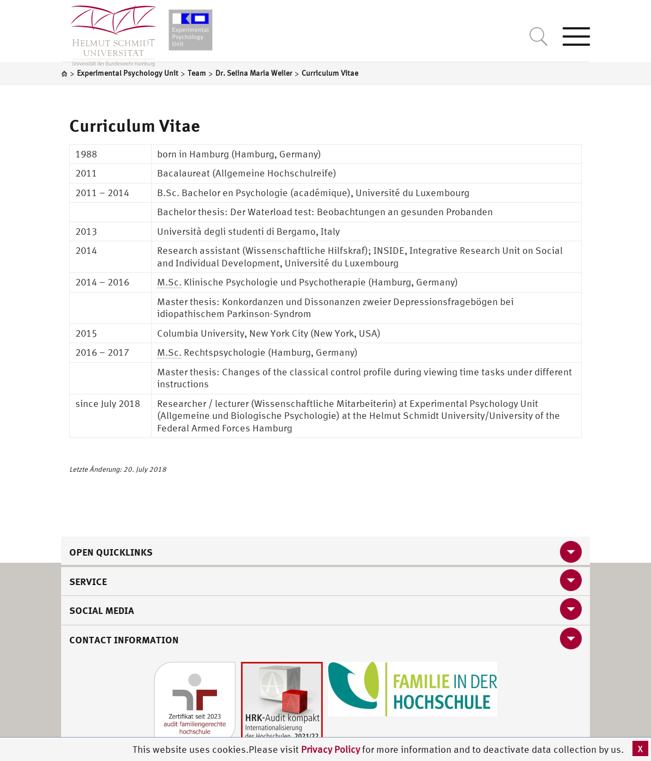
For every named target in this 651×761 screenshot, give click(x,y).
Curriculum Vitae (134, 125)
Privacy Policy (331, 749)
